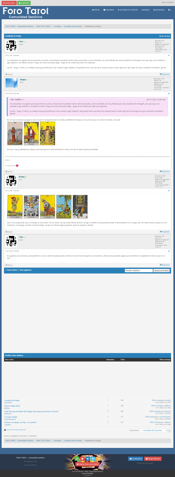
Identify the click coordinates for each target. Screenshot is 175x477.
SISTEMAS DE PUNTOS (128, 10)
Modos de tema (164, 36)
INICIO (96, 10)
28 (160, 51)
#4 (169, 251)
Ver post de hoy (30, 465)
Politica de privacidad (145, 463)
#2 (169, 93)
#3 (169, 191)
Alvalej (168, 400)
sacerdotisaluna (10, 419)
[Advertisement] (78, 315)
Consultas (57, 26)
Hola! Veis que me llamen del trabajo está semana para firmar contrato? (32, 411)
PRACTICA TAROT (43, 26)
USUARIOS (108, 10)
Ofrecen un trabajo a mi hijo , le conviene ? (21, 422)
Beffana (7, 408)
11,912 (161, 186)
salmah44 (8, 403)
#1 (169, 55)
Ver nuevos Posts (30, 461)
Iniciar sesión (9, 3)
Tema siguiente (25, 270)
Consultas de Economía (73, 26)
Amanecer (8, 414)
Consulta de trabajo (12, 400)
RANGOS (146, 10)
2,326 (159, 89)
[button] (169, 10)
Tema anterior (12, 270)
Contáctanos (136, 459)
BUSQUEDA (159, 10)
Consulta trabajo (11, 417)
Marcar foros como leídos (87, 464)
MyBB (91, 473)
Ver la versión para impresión (16, 430)
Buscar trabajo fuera (12, 406)
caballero (8, 425)
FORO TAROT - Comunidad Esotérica (19, 26)
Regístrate (24, 3)
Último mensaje (157, 400)
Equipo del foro (153, 459)
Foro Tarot (75, 471)
